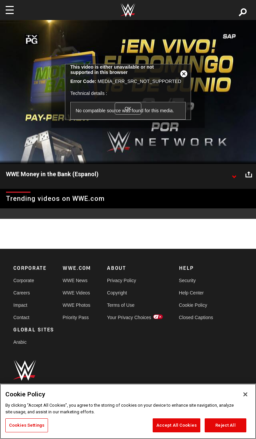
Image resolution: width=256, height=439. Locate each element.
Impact (20, 305)
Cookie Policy (193, 305)
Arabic (20, 342)
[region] (128, 411)
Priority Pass (76, 317)
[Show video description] (234, 174)
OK (128, 108)
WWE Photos (76, 305)
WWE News (75, 280)
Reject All (225, 425)
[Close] (245, 394)
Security (187, 280)
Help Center (191, 292)
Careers (21, 292)
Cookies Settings (26, 425)
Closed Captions (196, 317)
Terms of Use (120, 305)
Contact (21, 317)
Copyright (117, 292)
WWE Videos (76, 292)
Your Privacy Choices (129, 317)
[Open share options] (248, 174)
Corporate (23, 280)
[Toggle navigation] (10, 10)
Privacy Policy (121, 280)
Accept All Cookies (176, 425)
